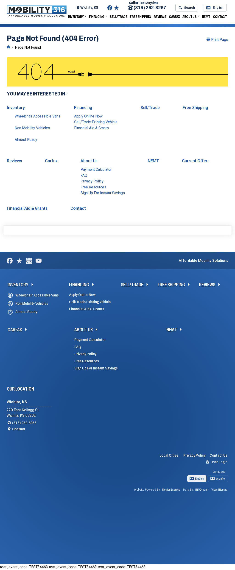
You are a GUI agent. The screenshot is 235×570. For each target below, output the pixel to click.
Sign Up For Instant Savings (103, 193)
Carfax (174, 16)
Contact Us (218, 455)
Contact (220, 16)
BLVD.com (201, 489)
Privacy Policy (92, 181)
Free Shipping (140, 16)
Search (187, 7)
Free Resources (93, 187)
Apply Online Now (88, 116)
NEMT (206, 16)
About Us (189, 16)
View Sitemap (219, 489)
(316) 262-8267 (147, 7)
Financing (96, 16)
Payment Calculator (96, 169)
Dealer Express (171, 489)
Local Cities (168, 455)
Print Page (217, 39)
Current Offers (196, 160)
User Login (216, 462)
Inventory (76, 16)
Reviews (160, 16)
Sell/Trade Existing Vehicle (96, 122)
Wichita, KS (89, 7)
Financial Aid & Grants (91, 128)
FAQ (84, 175)
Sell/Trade (118, 16)
